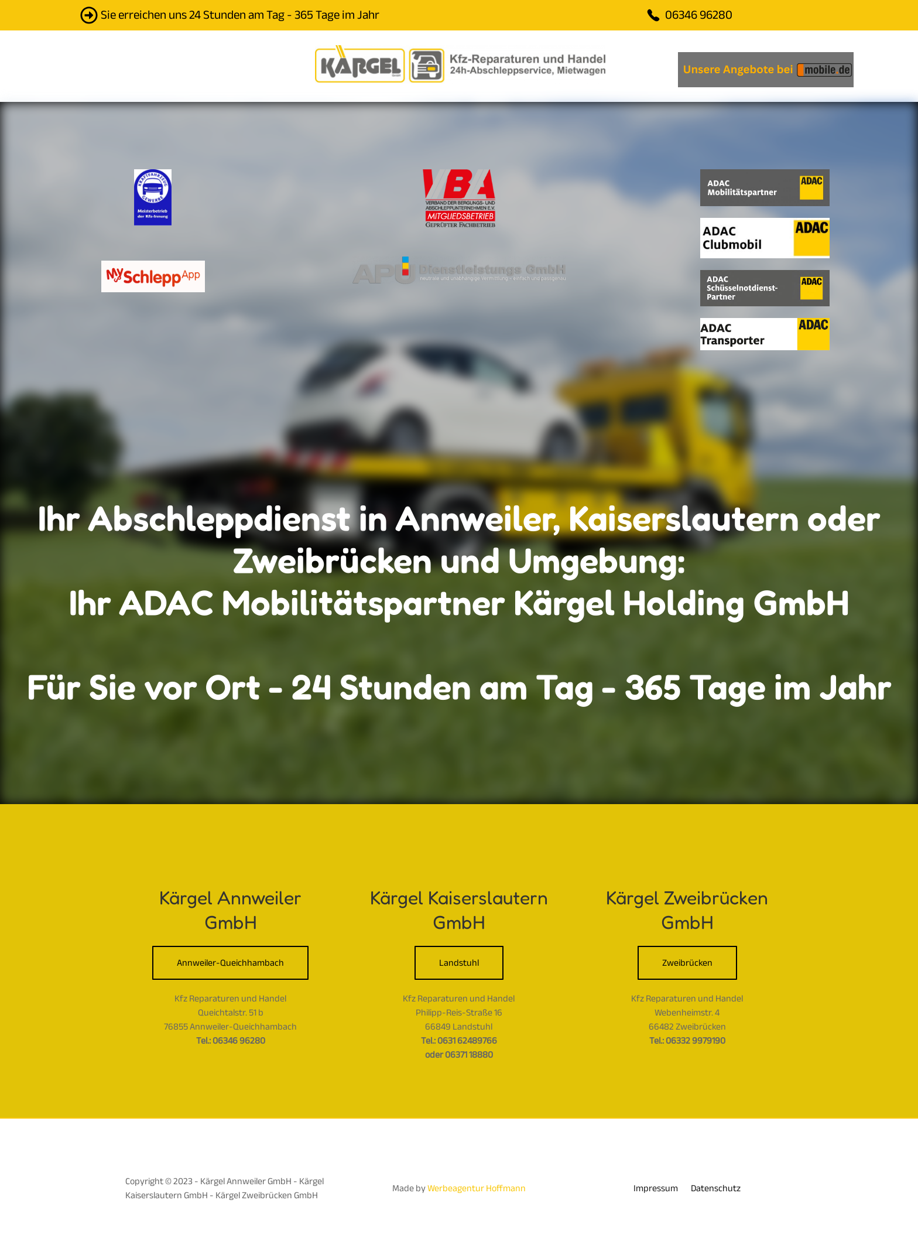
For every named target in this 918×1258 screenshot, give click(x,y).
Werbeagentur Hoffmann (476, 1188)
